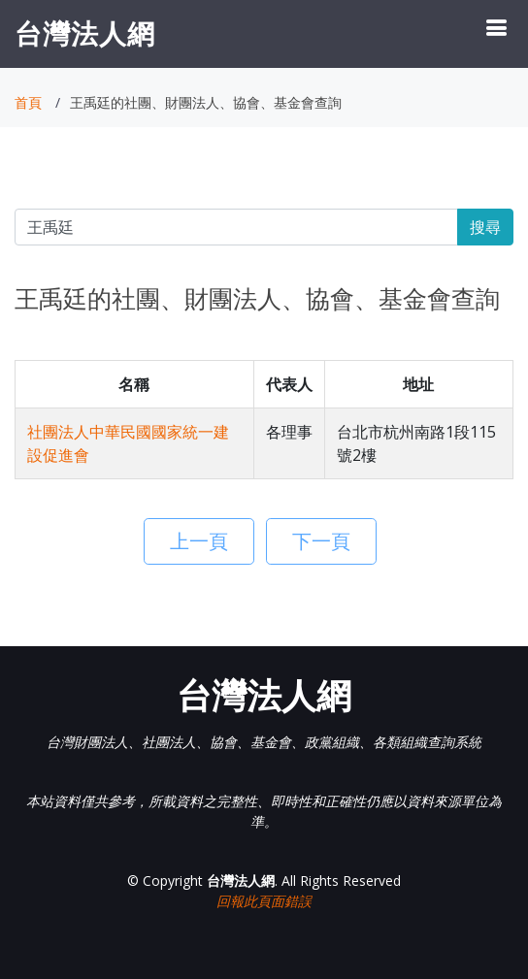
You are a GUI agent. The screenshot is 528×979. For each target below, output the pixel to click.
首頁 (28, 102)
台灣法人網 (85, 33)
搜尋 (485, 227)
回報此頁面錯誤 (264, 901)
